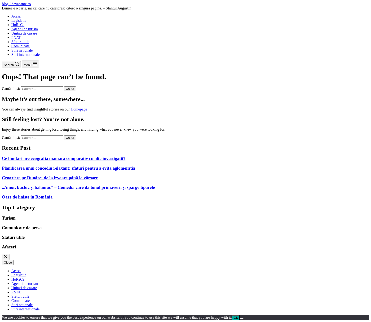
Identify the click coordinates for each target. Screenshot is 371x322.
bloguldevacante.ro (16, 4)
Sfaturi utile (20, 42)
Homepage (79, 109)
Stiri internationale (25, 55)
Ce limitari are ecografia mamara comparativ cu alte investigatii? (63, 158)
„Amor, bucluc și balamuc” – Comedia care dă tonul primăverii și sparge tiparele (78, 187)
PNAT (16, 37)
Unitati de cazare (24, 33)
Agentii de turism (24, 29)
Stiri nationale (22, 50)
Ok (236, 317)
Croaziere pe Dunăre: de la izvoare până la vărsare (50, 177)
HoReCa (17, 25)
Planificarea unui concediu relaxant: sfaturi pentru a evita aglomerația (68, 168)
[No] (241, 318)
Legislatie (18, 20)
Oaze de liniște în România (27, 196)
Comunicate (20, 46)
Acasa (16, 16)
